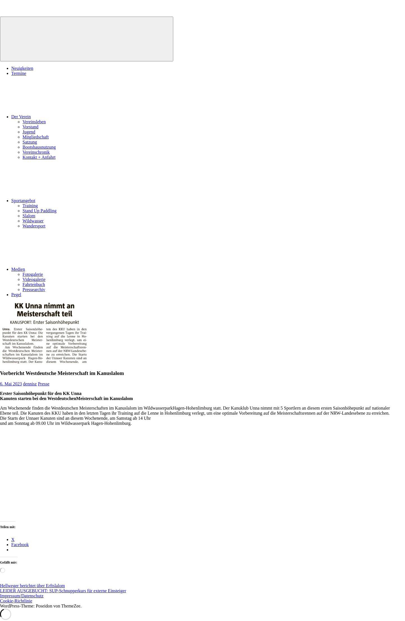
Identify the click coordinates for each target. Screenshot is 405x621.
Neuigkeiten (22, 68)
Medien (60, 269)
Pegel (16, 294)
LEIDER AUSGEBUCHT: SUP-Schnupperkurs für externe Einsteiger (63, 590)
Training (30, 205)
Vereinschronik (36, 152)
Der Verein (63, 116)
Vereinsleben (34, 121)
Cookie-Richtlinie (16, 600)
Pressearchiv (33, 289)
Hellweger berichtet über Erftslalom (32, 585)
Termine (18, 73)
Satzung (29, 142)
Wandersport (33, 226)
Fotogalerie (32, 274)
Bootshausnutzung (39, 147)
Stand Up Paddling (39, 210)
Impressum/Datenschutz (22, 595)
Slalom (28, 215)
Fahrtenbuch (33, 284)
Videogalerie (34, 279)
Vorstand (30, 126)
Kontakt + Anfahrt (38, 157)
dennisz (30, 383)
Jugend (28, 131)
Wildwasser (33, 220)
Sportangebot (65, 200)
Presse (44, 383)
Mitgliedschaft (35, 137)
